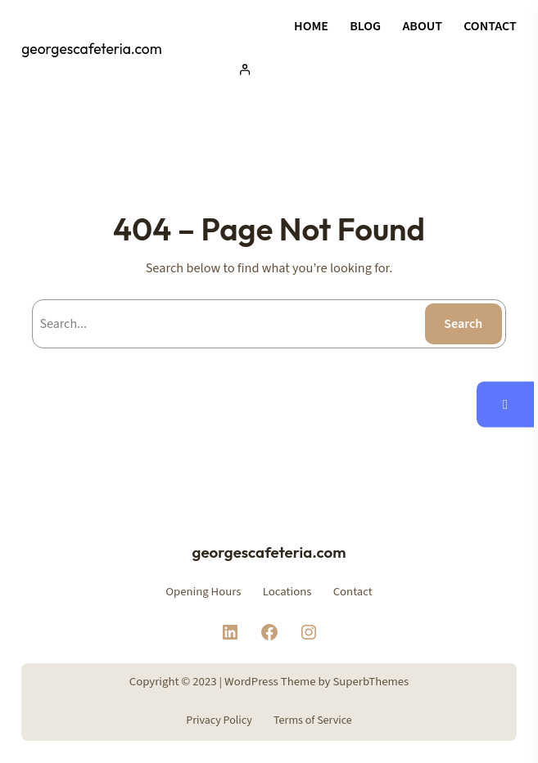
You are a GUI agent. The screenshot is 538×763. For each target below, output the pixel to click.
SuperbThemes (370, 681)
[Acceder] (373, 69)
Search (463, 324)
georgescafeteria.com (91, 49)
